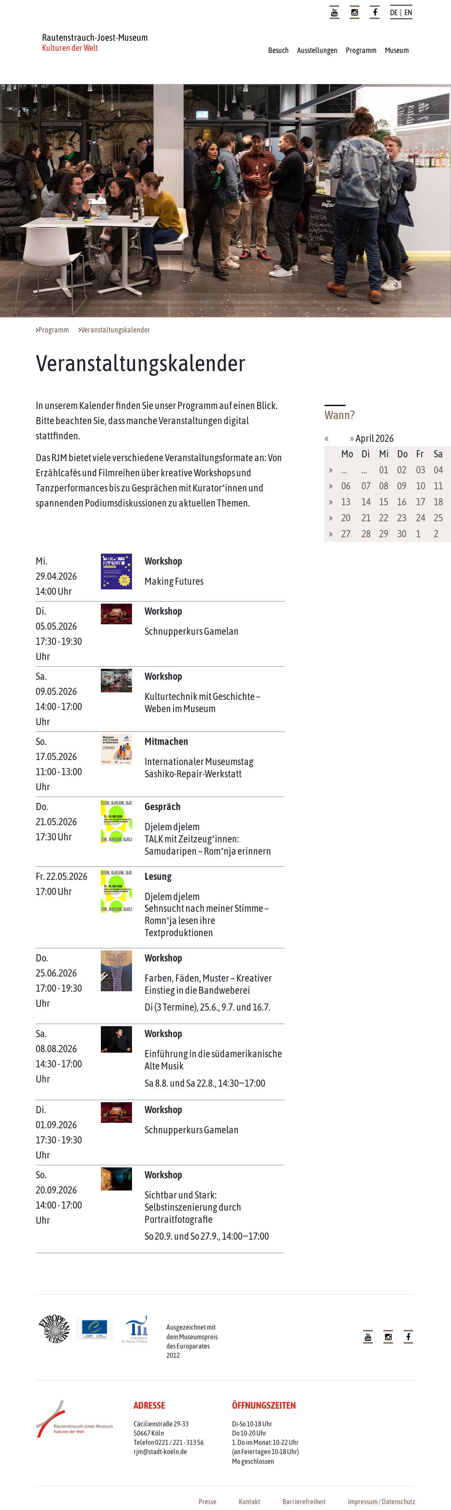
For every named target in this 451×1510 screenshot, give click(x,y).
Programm (361, 50)
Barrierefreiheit (304, 1501)
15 (383, 501)
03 (420, 469)
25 (438, 517)
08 (383, 485)
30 (401, 533)
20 (346, 517)
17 (420, 501)
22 (383, 517)
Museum (397, 50)
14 (366, 501)
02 (401, 469)
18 (438, 501)
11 (438, 485)
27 (346, 533)
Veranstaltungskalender (115, 330)
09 (401, 485)
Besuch (278, 50)
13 (346, 501)
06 (346, 485)
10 (420, 485)
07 (366, 485)
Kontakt (249, 1501)
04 (438, 469)
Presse (207, 1501)
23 (401, 517)
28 (366, 533)
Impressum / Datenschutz (381, 1501)
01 (383, 469)
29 (383, 533)
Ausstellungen (317, 50)
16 (401, 501)
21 (366, 517)
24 (420, 517)
